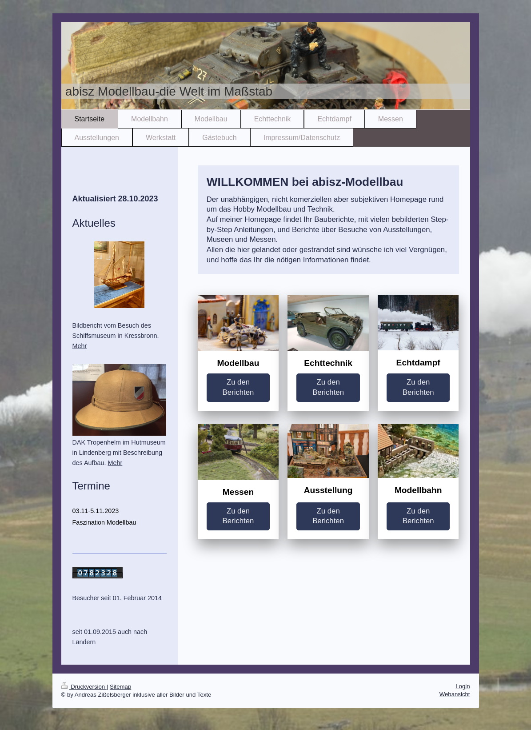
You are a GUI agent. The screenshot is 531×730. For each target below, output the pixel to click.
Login (462, 686)
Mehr (79, 345)
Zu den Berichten (238, 387)
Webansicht (454, 694)
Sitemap (120, 686)
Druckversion (84, 686)
